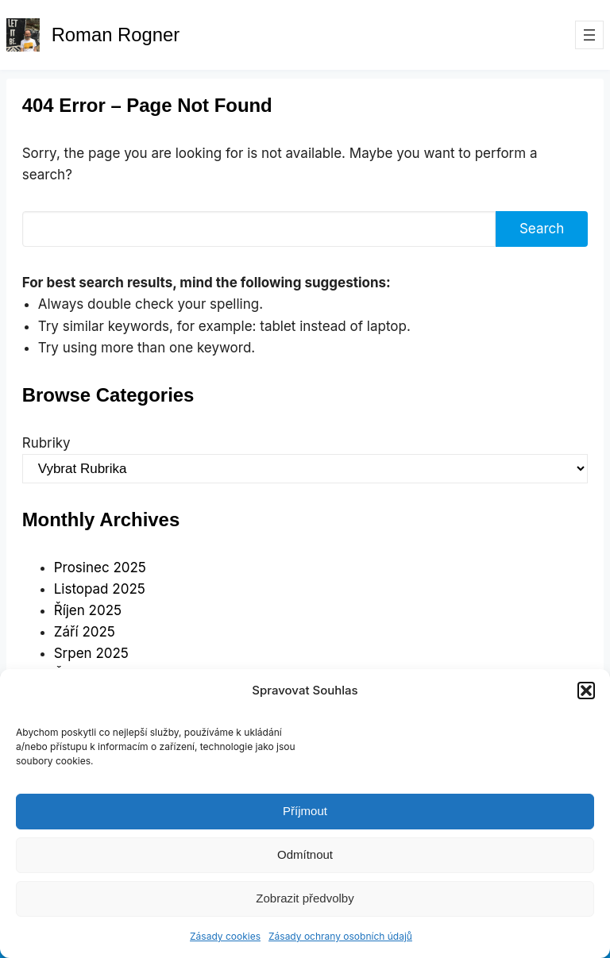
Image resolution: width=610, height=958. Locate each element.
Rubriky (46, 443)
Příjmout (305, 811)
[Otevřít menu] (589, 35)
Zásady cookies (225, 936)
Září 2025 (84, 632)
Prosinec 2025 (100, 567)
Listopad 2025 (99, 589)
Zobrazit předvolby (304, 898)
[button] (586, 690)
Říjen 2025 (88, 610)
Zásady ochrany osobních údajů (340, 936)
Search (541, 229)
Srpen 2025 (91, 653)
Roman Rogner (116, 34)
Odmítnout (305, 854)
